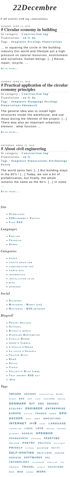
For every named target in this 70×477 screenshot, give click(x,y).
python (30, 448)
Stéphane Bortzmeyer (24, 335)
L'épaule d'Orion (21, 347)
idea (37, 418)
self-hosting (22, 452)
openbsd (44, 433)
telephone (38, 462)
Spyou (13, 363)
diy (32, 403)
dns (41, 403)
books (13, 258)
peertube (52, 438)
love (40, 428)
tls (62, 462)
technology (59, 160)
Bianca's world (20, 330)
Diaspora (15, 300)
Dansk (13, 244)
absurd (15, 393)
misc (12, 282)
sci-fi (56, 447)
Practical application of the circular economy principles (34, 87)
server (60, 452)
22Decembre (35, 7)
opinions (15, 286)
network (14, 433)
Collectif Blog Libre (24, 371)
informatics (17, 274)
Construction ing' (35, 34)
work (6, 164)
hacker (16, 418)
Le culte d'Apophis (22, 351)
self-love (44, 452)
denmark (30, 105)
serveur (15, 457)
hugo (29, 419)
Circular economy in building (30, 30)
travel (28, 466)
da (34, 37)
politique (59, 443)
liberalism (15, 428)
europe (15, 413)
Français (15, 240)
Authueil (15, 326)
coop (38, 399)
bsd (22, 398)
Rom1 (13, 359)
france (41, 413)
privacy (16, 447)
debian (61, 399)
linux (28, 428)
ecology (35, 41)
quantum (43, 447)
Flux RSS (16, 222)
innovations (53, 41)
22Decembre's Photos (24, 218)
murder (61, 428)
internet (18, 423)
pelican (14, 442)
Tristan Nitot (19, 355)
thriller (52, 462)
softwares (33, 457)
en (25, 37)
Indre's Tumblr (20, 343)
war (11, 471)
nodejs (27, 433)
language (36, 101)
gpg (63, 413)
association (47, 394)
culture (49, 398)
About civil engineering (25, 149)
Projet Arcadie (20, 322)
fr (29, 37)
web (20, 471)
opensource (18, 438)
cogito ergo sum (20, 262)
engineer (20, 41)
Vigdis (13, 367)
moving (51, 428)
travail (14, 466)
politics (44, 442)
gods (53, 413)
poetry (29, 442)
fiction (28, 413)
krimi (43, 424)
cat (30, 398)
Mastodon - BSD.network (27, 308)
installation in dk (22, 278)
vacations (56, 466)
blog (59, 393)
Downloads (17, 214)
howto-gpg (16, 270)
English (14, 236)
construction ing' (22, 266)
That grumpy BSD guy (24, 375)
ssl (48, 457)
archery (30, 393)
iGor (12, 379)
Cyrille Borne (19, 339)
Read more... (10, 68)
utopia (41, 467)
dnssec (53, 403)
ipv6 (33, 423)
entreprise (56, 408)
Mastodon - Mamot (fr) (25, 304)
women (30, 472)
